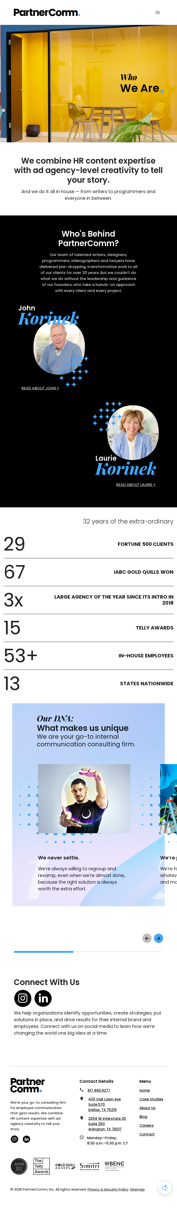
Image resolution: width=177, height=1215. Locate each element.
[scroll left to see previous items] (147, 938)
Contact (147, 1134)
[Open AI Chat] (165, 1187)
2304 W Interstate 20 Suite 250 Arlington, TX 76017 (107, 1124)
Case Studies (151, 1099)
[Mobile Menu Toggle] (157, 12)
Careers (146, 1125)
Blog (143, 1116)
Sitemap (137, 1189)
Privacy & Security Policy (108, 1189)
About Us (147, 1108)
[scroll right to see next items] (158, 938)
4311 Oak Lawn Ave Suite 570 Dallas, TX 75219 (104, 1104)
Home (144, 1090)
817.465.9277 (99, 1090)
